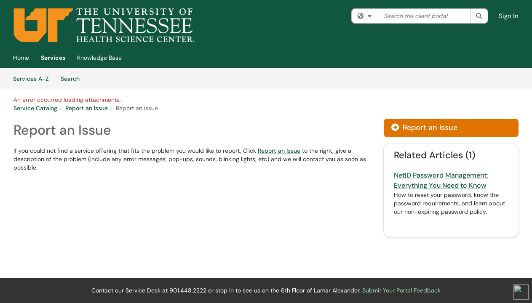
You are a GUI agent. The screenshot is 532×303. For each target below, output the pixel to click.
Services (53, 57)
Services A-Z (31, 78)
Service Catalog (35, 108)
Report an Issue (86, 108)
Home (21, 57)
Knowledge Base (99, 57)
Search (73, 78)
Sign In (509, 16)
